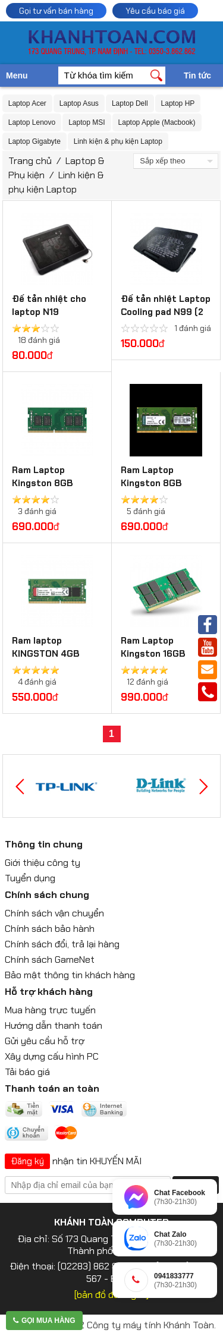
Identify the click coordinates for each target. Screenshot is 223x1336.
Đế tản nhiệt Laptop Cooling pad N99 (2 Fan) (166, 312)
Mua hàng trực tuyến (50, 1010)
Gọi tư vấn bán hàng (56, 10)
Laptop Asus (79, 103)
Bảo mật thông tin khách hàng (70, 975)
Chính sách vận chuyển (54, 913)
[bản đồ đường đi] (111, 1294)
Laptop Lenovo (31, 122)
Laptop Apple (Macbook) (157, 122)
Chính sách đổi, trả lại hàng (62, 944)
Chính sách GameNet (50, 959)
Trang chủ (30, 161)
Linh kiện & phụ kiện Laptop (118, 141)
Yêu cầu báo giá (155, 10)
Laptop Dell (130, 103)
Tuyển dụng (30, 878)
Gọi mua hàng (44, 1320)
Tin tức (197, 75)
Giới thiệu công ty (42, 862)
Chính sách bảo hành (50, 928)
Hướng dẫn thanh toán (53, 1025)
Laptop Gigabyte (34, 141)
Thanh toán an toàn (52, 1088)
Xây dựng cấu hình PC (52, 1056)
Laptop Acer (27, 103)
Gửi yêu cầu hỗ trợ (44, 1041)
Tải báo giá (27, 1072)
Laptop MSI (86, 122)
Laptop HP (178, 103)
